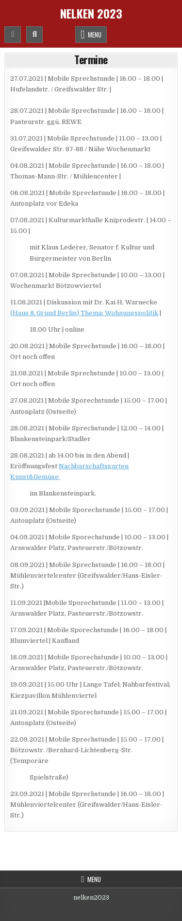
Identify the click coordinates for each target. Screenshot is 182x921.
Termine (91, 59)
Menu (94, 34)
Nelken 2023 (91, 13)
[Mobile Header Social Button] (12, 34)
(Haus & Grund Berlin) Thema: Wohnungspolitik (84, 313)
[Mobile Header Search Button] (34, 34)
